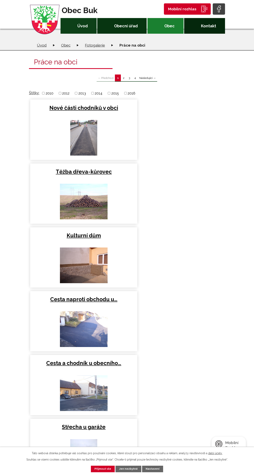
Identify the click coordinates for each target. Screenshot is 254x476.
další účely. (215, 452)
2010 (49, 93)
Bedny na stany (127, 239)
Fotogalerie (95, 45)
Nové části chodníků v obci (61, 111)
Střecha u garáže (192, 173)
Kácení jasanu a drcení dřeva (62, 305)
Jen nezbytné (128, 468)
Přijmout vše (101, 468)
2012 (65, 93)
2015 (115, 93)
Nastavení (154, 468)
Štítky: (34, 93)
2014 (98, 93)
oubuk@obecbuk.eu (84, 438)
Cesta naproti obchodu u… (61, 176)
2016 (131, 93)
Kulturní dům (192, 108)
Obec (169, 26)
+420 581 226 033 (82, 431)
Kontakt (208, 26)
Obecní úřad (126, 26)
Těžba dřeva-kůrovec (127, 111)
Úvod (82, 26)
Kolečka (192, 239)
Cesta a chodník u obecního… (127, 176)
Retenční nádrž (61, 239)
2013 (82, 93)
